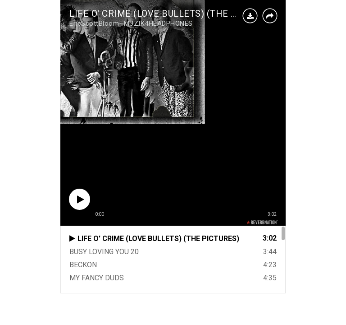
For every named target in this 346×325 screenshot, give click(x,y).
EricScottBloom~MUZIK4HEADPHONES (131, 23)
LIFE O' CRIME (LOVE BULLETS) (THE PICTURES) (173, 13)
